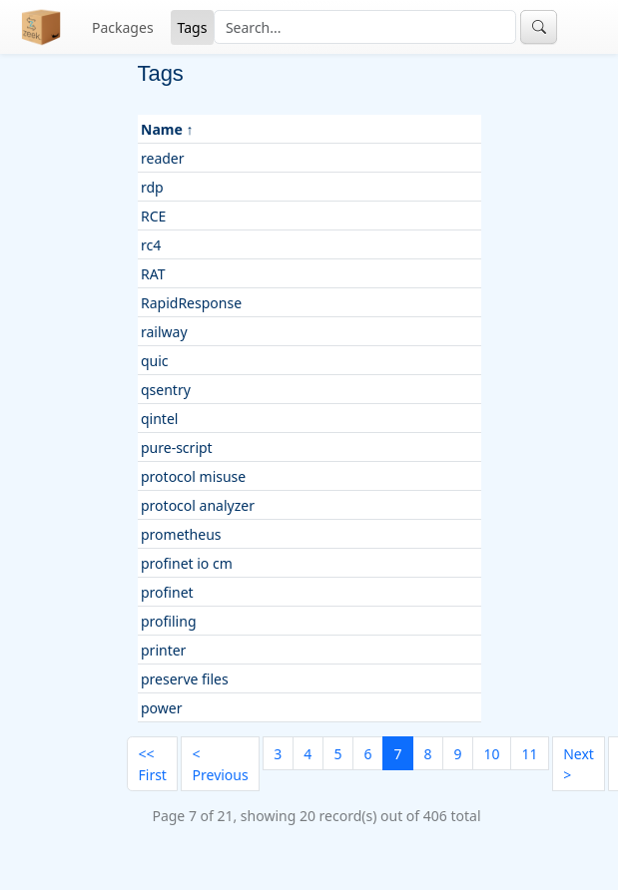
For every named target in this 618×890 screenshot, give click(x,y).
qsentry (166, 389)
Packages (123, 27)
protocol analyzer (198, 505)
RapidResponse (191, 302)
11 (529, 753)
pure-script (177, 447)
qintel (159, 418)
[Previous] (220, 763)
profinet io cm (187, 563)
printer (163, 650)
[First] (152, 763)
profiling (169, 621)
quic (155, 360)
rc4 (151, 244)
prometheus (181, 534)
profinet (167, 592)
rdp (152, 187)
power (161, 707)
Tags (193, 27)
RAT (153, 273)
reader (163, 158)
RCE (153, 216)
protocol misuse (193, 476)
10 (491, 753)
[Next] (579, 763)
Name (162, 129)
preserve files (185, 678)
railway (164, 331)
